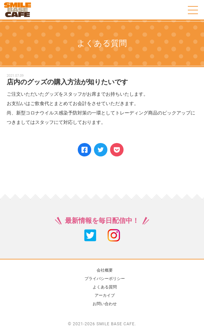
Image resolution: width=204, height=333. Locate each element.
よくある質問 (105, 287)
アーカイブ (105, 295)
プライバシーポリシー (104, 278)
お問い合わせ (105, 303)
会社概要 (105, 270)
